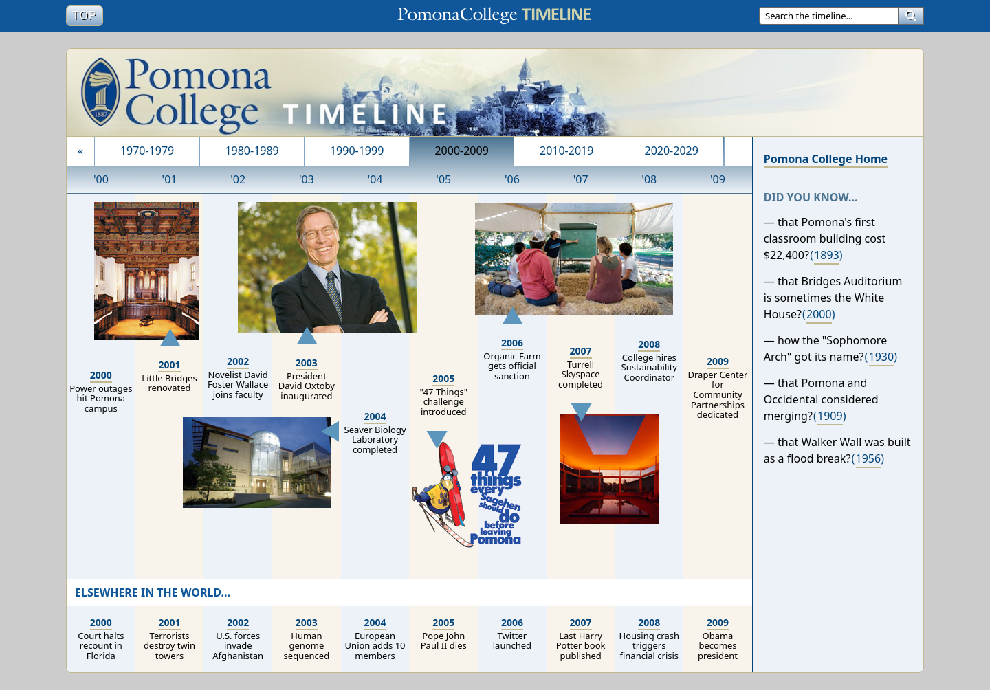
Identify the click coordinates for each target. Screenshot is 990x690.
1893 (826, 255)
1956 (868, 458)
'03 (306, 179)
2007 (581, 350)
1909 (830, 415)
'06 (512, 179)
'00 (101, 179)
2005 (443, 378)
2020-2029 (671, 150)
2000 (101, 374)
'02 (237, 179)
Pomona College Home (826, 158)
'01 (169, 179)
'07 (580, 179)
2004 (375, 416)
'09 (717, 179)
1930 (881, 356)
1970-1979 (147, 150)
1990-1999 (357, 150)
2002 (238, 361)
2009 (718, 361)
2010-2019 (566, 150)
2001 (169, 364)
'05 (443, 179)
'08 (649, 179)
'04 (375, 179)
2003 (307, 362)
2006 (512, 342)
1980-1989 (251, 150)
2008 (649, 343)
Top (87, 14)
